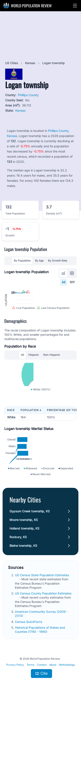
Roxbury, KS (18, 601)
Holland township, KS (24, 593)
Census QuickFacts (29, 686)
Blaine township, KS (23, 610)
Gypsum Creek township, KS (30, 576)
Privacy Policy (15, 729)
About (52, 729)
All (63, 282)
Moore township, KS (24, 584)
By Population (22, 260)
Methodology (67, 729)
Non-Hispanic (51, 385)
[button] (75, 5)
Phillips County (28, 95)
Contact (42, 729)
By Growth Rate (57, 260)
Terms (30, 729)
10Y (72, 282)
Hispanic (33, 385)
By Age (39, 260)
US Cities (12, 63)
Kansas (30, 63)
